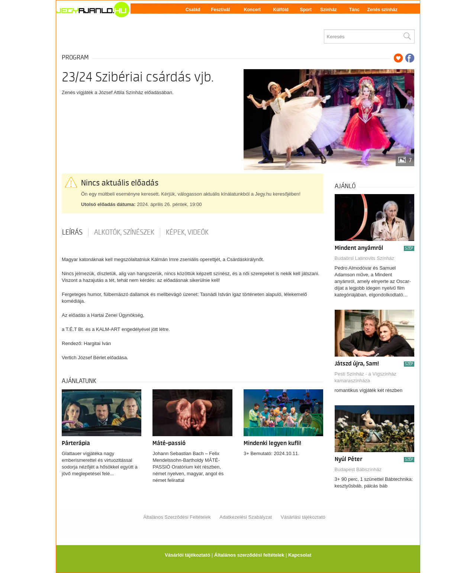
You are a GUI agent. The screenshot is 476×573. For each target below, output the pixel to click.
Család (193, 9)
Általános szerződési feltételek (249, 555)
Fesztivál (220, 9)
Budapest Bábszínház (358, 469)
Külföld (281, 9)
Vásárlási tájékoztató (303, 517)
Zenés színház (382, 9)
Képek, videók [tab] (187, 232)
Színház (328, 9)
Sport (305, 9)
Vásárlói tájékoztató (187, 555)
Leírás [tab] (72, 232)
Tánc (354, 9)
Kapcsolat (299, 555)
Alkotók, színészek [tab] (124, 232)
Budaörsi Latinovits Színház (364, 258)
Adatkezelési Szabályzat (245, 517)
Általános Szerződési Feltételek (176, 517)
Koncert (252, 9)
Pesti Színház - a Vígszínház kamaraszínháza (365, 377)
